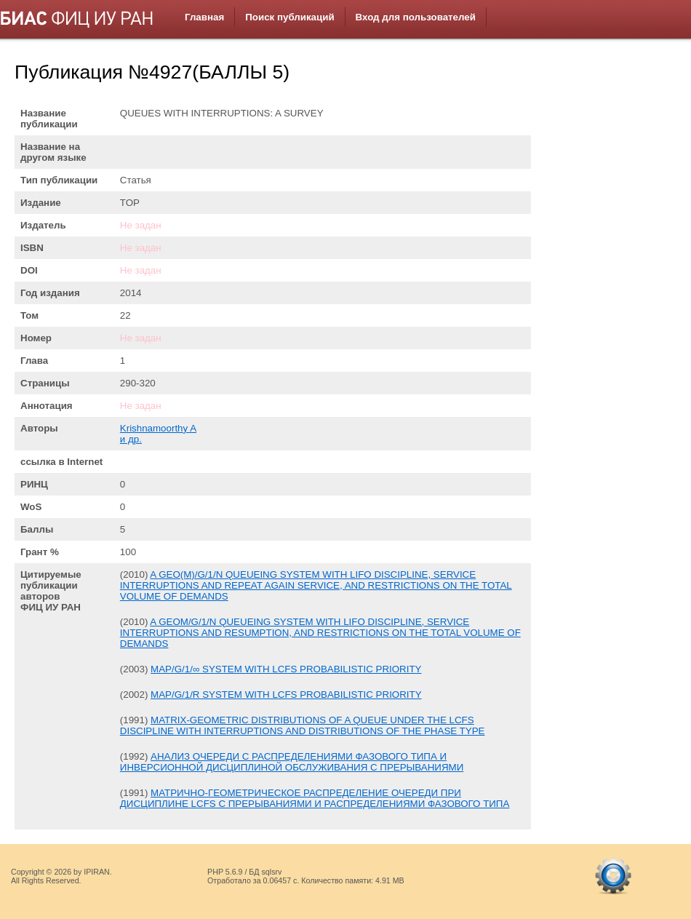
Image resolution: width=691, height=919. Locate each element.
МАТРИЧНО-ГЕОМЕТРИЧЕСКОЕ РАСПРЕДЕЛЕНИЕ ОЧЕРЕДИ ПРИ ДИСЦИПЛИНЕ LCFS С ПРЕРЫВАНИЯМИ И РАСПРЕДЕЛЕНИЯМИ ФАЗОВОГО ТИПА (315, 798)
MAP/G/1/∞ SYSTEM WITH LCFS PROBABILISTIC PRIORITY (286, 669)
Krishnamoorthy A (158, 428)
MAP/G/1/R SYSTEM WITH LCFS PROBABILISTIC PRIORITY (286, 694)
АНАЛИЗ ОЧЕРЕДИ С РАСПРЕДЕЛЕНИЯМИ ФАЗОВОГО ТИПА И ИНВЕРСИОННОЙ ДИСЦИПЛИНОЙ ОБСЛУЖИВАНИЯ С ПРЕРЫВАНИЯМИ (291, 762)
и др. (131, 439)
